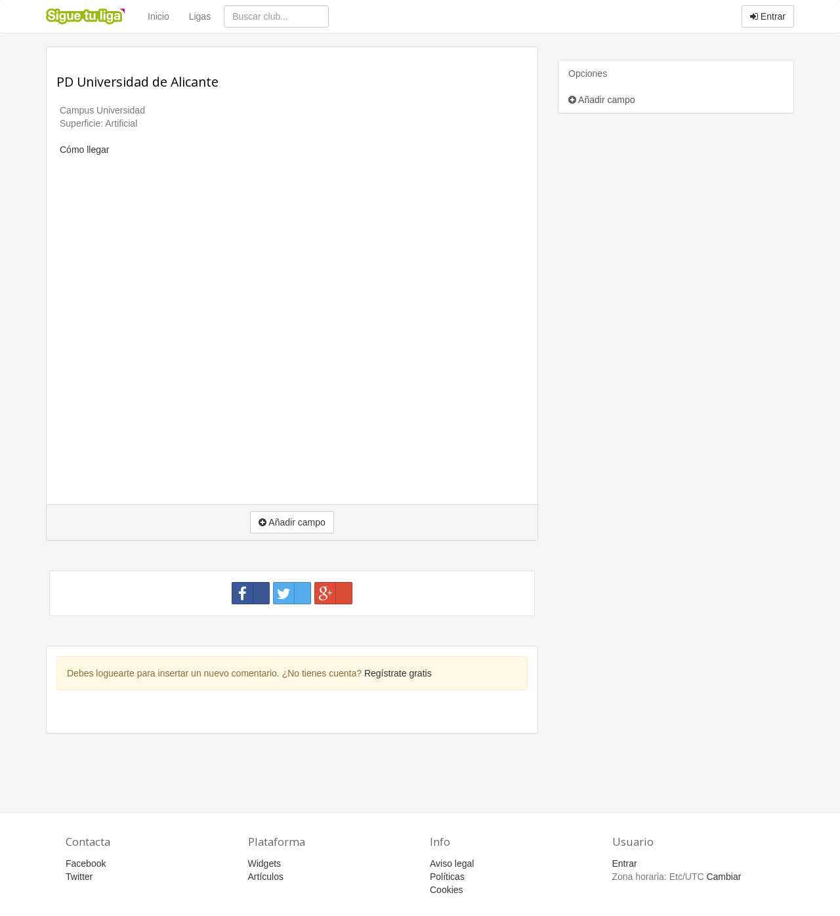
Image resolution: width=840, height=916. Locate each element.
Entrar (768, 16)
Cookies (446, 890)
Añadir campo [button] (292, 522)
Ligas (200, 16)
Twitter (79, 876)
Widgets (265, 863)
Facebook (86, 863)
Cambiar (723, 876)
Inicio (158, 16)
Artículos (266, 876)
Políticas (447, 876)
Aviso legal (452, 863)
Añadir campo (601, 99)
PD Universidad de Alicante (137, 82)
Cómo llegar (84, 149)
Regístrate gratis (398, 673)
